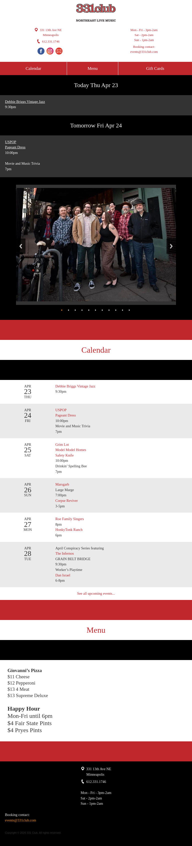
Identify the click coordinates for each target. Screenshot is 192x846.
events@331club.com (144, 52)
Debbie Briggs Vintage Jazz (25, 102)
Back (21, 246)
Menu (93, 68)
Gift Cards (155, 68)
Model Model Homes (70, 450)
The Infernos (65, 553)
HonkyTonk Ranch (68, 530)
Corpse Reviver (67, 501)
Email (59, 51)
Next (171, 246)
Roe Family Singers (70, 519)
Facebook (41, 51)
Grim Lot (62, 445)
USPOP (10, 142)
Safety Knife (64, 455)
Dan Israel (62, 575)
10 (122, 310)
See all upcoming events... (96, 593)
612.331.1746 (51, 41)
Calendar (33, 68)
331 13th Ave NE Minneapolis (51, 32)
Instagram (50, 51)
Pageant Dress (15, 147)
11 (129, 310)
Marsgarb (62, 484)
